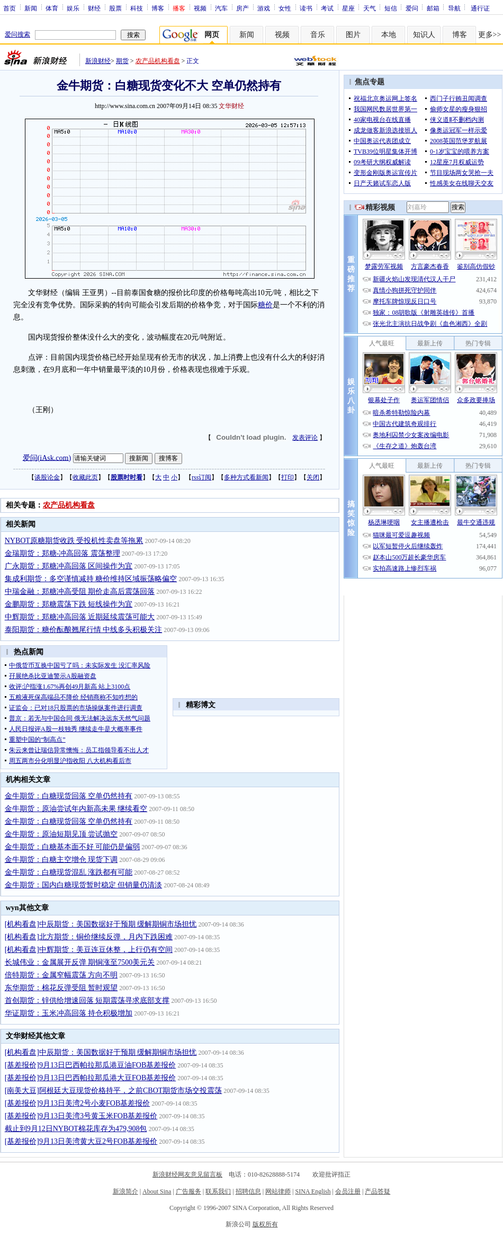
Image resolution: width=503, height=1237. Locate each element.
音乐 (317, 35)
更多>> (489, 35)
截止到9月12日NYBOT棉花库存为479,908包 (76, 1129)
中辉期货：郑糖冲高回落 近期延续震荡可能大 (80, 617)
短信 (390, 8)
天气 (369, 8)
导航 (454, 8)
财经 (94, 8)
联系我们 (218, 1191)
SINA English (312, 1191)
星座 (348, 8)
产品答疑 (377, 1191)
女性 (285, 8)
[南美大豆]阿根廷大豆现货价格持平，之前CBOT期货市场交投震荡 (113, 1090)
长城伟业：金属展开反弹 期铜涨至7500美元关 (80, 962)
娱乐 (73, 8)
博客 (157, 8)
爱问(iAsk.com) (47, 457)
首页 (9, 8)
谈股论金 (47, 477)
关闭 (313, 477)
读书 (306, 8)
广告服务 (188, 1191)
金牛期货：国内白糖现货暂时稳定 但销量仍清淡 (84, 885)
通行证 (480, 8)
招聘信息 (248, 1191)
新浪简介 (125, 1191)
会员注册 (348, 1191)
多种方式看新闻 (246, 477)
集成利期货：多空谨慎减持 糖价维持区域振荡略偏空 (91, 579)
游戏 (263, 8)
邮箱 (433, 8)
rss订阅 (201, 477)
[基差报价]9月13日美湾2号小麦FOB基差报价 (77, 1103)
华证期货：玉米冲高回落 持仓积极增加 (69, 1013)
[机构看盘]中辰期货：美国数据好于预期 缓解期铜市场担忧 (101, 924)
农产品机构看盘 (158, 61)
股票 (115, 8)
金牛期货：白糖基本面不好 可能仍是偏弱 (72, 847)
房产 (242, 8)
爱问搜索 (17, 34)
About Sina (156, 1191)
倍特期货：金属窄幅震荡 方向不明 (61, 975)
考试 (327, 8)
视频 (200, 8)
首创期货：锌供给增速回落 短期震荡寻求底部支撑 (87, 1000)
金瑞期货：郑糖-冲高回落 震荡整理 (62, 553)
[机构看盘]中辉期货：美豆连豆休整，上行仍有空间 (89, 950)
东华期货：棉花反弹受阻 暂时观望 (61, 988)
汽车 (221, 8)
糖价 (265, 305)
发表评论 (305, 437)
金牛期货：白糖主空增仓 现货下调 (61, 860)
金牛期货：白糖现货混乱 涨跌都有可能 (69, 872)
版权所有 (265, 1224)
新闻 (30, 8)
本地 (388, 35)
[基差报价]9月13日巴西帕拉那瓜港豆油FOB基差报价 (90, 1065)
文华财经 (231, 106)
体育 (52, 8)
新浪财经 (98, 61)
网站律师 (278, 1191)
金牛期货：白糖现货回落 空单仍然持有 (69, 796)
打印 (287, 477)
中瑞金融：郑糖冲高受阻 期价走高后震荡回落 (80, 591)
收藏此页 (85, 477)
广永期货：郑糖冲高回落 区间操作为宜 (69, 566)
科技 (136, 8)
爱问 (412, 8)
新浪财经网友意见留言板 (187, 1174)
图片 (353, 35)
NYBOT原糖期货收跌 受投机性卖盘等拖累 (74, 541)
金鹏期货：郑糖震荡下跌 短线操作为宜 (69, 604)
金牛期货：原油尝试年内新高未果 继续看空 (76, 809)
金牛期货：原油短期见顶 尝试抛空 (61, 834)
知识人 (424, 35)
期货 (122, 61)
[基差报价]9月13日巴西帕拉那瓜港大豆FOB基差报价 (90, 1078)
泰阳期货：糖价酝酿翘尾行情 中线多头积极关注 (84, 630)
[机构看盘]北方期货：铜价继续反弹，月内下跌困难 (89, 937)
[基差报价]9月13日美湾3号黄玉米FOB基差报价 (81, 1116)
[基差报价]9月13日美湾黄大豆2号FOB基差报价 (81, 1141)
